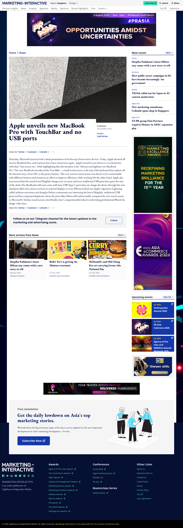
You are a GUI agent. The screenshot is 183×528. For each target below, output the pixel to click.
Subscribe (151, 3)
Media (134, 89)
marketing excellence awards (63, 490)
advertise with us (145, 473)
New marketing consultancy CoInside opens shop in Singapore (150, 108)
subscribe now (36, 441)
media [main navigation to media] (54, 8)
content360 (99, 469)
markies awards (57, 494)
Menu (175, 3)
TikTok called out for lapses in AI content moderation (150, 95)
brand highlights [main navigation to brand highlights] (79, 8)
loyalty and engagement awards (64, 481)
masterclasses (100, 493)
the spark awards (58, 507)
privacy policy (143, 490)
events (102, 8)
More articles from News (67, 235)
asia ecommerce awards (61, 473)
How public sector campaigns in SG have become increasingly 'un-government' (151, 79)
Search (163, 3)
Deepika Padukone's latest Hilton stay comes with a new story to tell (151, 63)
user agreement (144, 498)
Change (73, 3)
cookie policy (142, 481)
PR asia (97, 482)
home (12, 52)
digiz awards (56, 477)
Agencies (136, 103)
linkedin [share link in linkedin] (43, 152)
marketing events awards (61, 486)
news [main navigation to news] (23, 8)
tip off (163, 8)
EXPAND (98, 477)
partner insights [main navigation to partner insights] (10, 8)
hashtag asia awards (59, 511)
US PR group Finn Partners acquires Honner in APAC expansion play (152, 124)
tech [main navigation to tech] (93, 8)
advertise (174, 8)
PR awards (55, 502)
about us (141, 469)
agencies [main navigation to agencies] (44, 8)
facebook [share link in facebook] (32, 152)
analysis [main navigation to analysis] (33, 8)
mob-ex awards (57, 498)
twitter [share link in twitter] (21, 152)
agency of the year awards (62, 469)
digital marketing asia (104, 473)
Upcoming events (153, 297)
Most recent (153, 53)
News (22, 52)
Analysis (135, 72)
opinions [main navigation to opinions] (64, 8)
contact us (141, 477)
